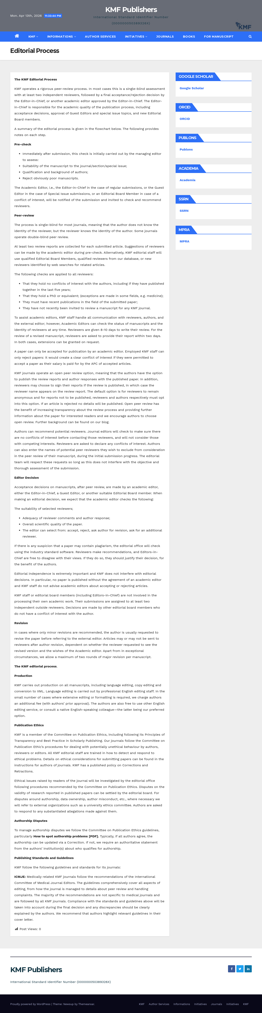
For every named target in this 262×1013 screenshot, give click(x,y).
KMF (33, 36)
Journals (165, 36)
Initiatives (136, 36)
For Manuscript (219, 36)
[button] (250, 36)
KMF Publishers (131, 9)
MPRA (184, 241)
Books (189, 36)
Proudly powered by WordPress (30, 1004)
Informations (61, 36)
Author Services (100, 36)
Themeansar (86, 1004)
